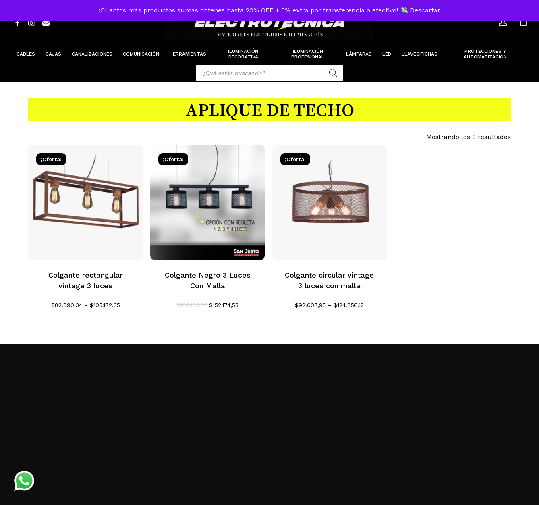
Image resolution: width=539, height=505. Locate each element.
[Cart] (523, 22)
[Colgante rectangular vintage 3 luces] (85, 202)
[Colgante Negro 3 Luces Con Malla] (207, 202)
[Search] (333, 73)
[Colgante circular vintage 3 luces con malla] (329, 202)
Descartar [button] (425, 10)
